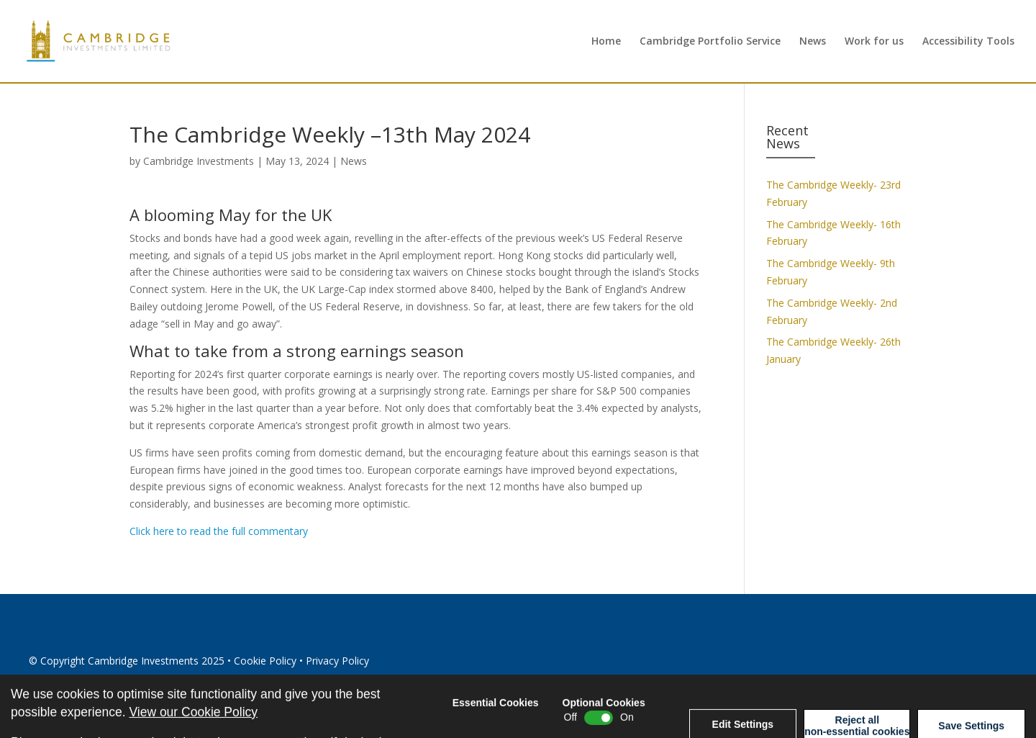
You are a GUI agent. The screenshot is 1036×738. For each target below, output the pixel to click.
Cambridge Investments (198, 161)
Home (606, 42)
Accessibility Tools (968, 42)
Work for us (874, 42)
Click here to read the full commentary (219, 531)
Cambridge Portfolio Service (710, 42)
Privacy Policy (337, 660)
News (812, 42)
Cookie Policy (265, 660)
